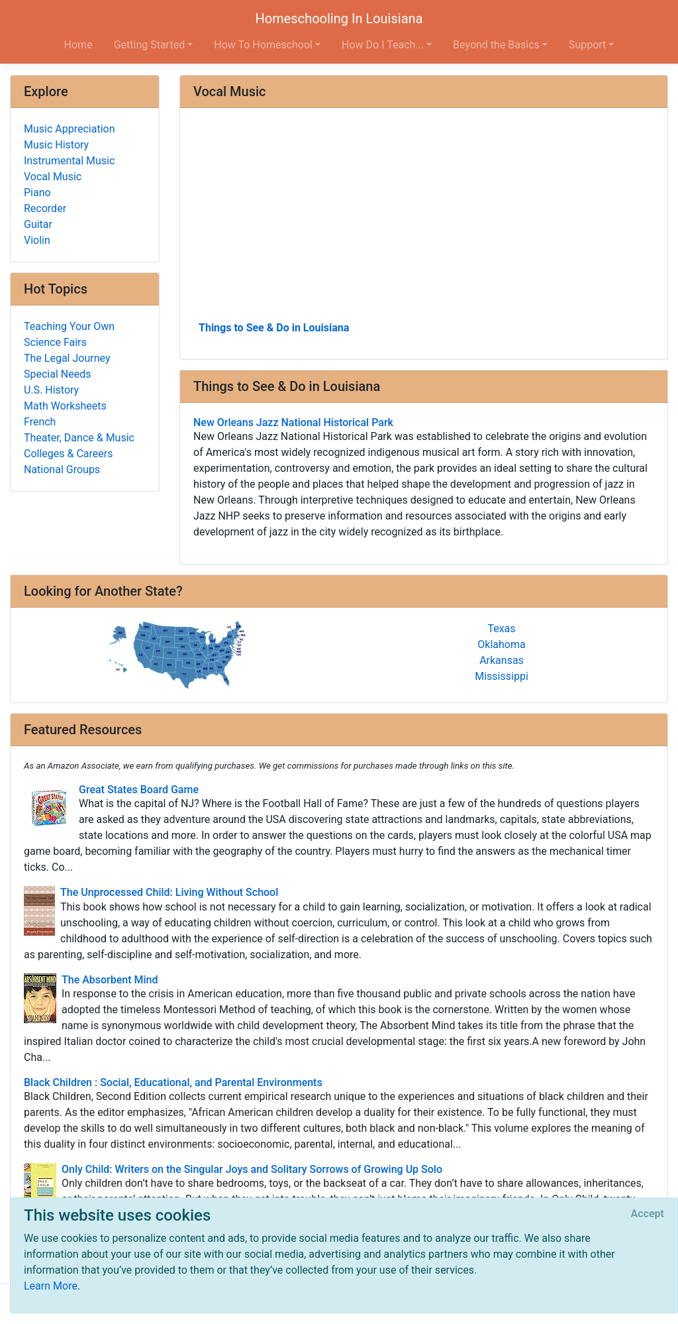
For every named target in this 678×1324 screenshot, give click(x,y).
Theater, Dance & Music (79, 437)
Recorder (45, 208)
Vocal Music (52, 176)
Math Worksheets (65, 406)
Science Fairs (55, 342)
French (40, 421)
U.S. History (51, 390)
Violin (37, 240)
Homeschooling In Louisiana (339, 19)
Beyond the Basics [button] (496, 44)
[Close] (647, 1214)
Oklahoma (501, 644)
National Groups (62, 469)
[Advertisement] (423, 219)
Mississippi (501, 676)
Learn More (50, 1286)
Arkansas (501, 660)
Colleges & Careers (68, 453)
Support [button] (587, 44)
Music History (56, 144)
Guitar (38, 224)
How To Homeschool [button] (263, 44)
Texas (501, 628)
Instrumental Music (69, 160)
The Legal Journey (67, 358)
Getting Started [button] (149, 44)
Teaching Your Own (69, 326)
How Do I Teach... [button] (383, 44)
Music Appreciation (69, 129)
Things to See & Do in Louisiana (274, 327)
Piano (37, 192)
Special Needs (57, 374)
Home (78, 44)
